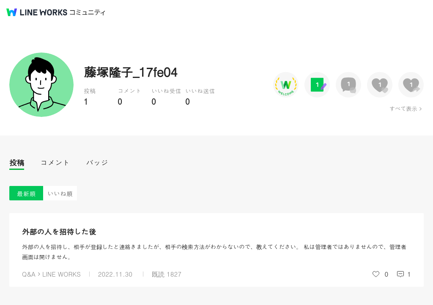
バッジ (97, 162)
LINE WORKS (61, 273)
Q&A (29, 273)
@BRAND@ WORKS (36, 12)
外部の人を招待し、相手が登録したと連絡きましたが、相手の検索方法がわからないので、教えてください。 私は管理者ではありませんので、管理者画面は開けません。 (214, 251)
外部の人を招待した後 (59, 231)
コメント (55, 162)
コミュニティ (87, 12)
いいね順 (60, 193)
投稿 (16, 162)
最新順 (26, 193)
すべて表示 (403, 108)
